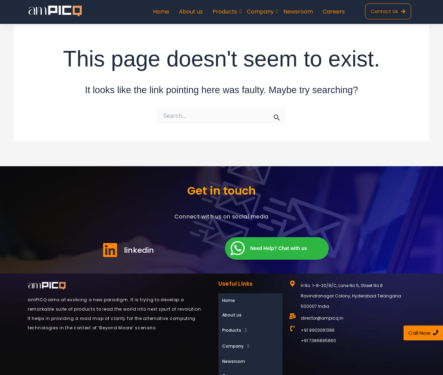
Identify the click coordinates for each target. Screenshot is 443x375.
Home (161, 12)
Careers (334, 12)
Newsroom (298, 12)
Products (225, 12)
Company (261, 12)
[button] (250, 315)
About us (191, 12)
